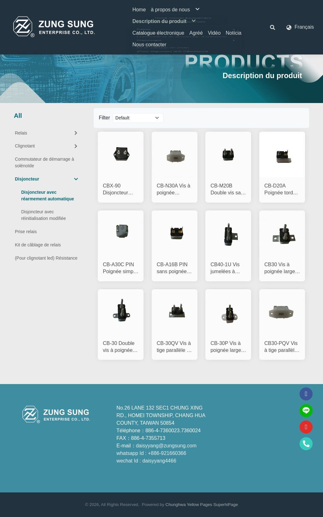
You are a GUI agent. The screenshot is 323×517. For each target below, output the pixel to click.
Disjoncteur (46, 179)
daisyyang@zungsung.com (166, 445)
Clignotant (47, 145)
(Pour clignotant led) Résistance (46, 258)
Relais (47, 132)
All (18, 115)
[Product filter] (138, 118)
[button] (272, 27)
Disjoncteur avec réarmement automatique (47, 195)
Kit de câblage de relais (38, 244)
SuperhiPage (225, 504)
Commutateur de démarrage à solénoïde (44, 162)
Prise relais (26, 231)
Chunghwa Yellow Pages (189, 504)
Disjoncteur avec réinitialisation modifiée (43, 215)
